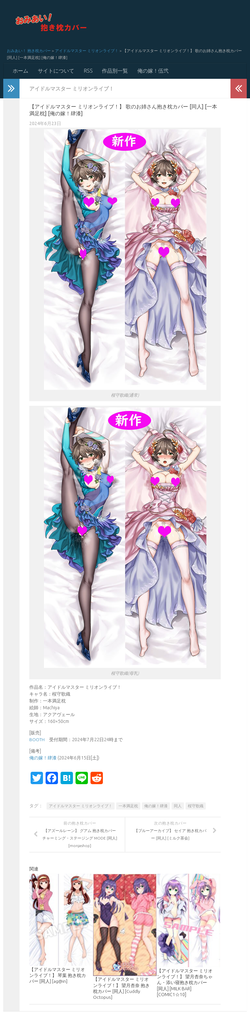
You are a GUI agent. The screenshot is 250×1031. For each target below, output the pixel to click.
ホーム (20, 71)
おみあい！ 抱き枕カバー (29, 51)
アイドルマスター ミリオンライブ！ (86, 51)
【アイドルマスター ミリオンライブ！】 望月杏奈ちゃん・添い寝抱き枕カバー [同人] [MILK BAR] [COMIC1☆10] (185, 982)
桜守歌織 (195, 806)
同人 (178, 806)
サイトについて (55, 71)
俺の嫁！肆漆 (43, 758)
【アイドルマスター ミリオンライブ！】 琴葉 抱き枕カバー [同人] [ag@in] (57, 975)
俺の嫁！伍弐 (152, 71)
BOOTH (37, 739)
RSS (87, 71)
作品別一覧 (114, 71)
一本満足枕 (128, 806)
